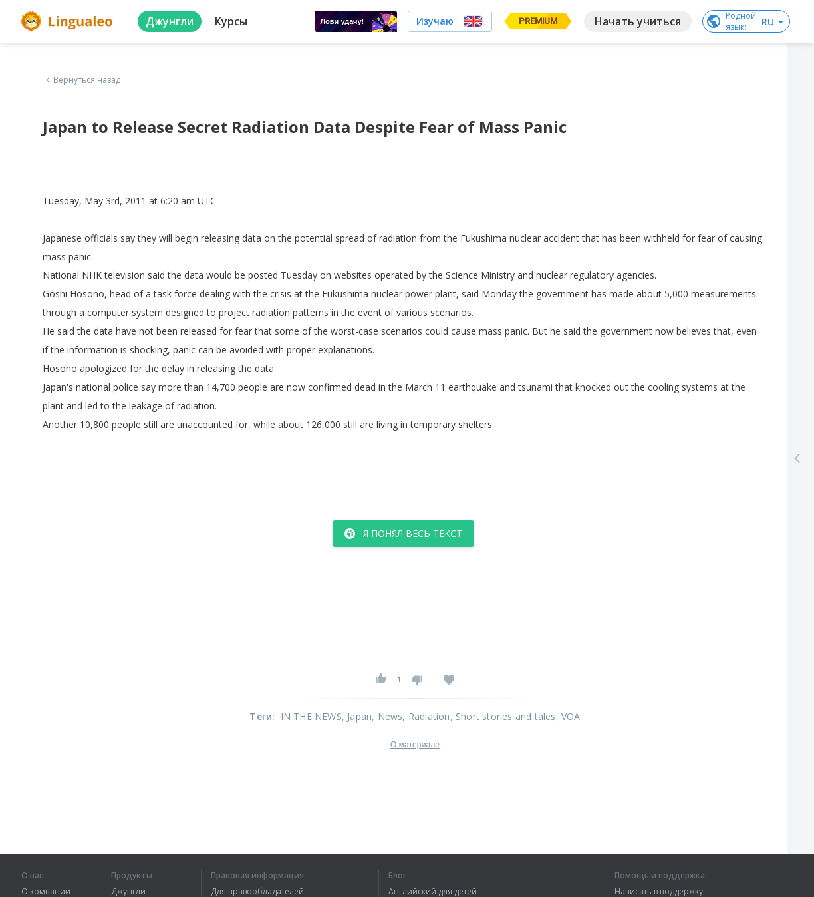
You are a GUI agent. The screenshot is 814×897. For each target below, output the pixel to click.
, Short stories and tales (503, 716)
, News (387, 716)
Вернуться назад (82, 80)
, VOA (568, 716)
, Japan (357, 716)
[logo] (68, 21)
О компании (45, 891)
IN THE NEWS (311, 716)
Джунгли (128, 891)
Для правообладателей (257, 891)
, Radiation (426, 716)
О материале (415, 744)
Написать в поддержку (658, 891)
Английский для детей (432, 891)
